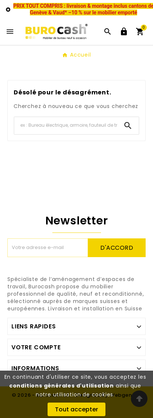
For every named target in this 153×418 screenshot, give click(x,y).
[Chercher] (65, 125)
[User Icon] (123, 31)
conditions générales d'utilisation (61, 385)
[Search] (128, 125)
